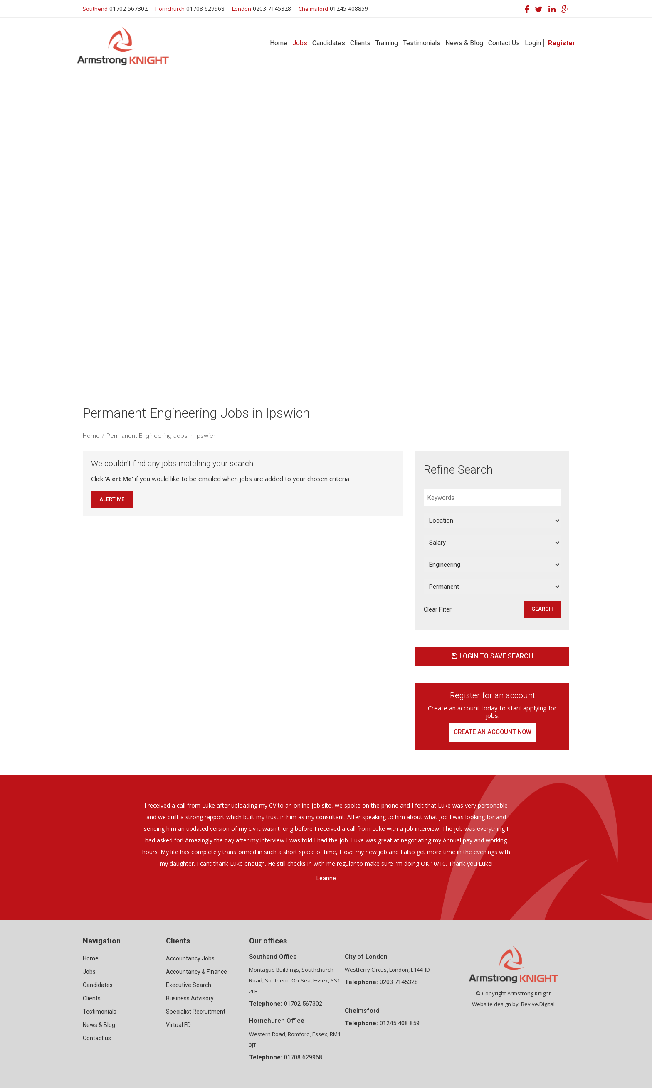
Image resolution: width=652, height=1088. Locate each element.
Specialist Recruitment (195, 1011)
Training (386, 43)
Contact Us (504, 43)
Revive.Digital (538, 1004)
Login (533, 43)
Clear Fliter (438, 609)
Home (278, 43)
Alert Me (111, 499)
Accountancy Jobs (190, 958)
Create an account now (492, 732)
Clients (360, 43)
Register (561, 43)
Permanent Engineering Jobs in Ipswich (161, 436)
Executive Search (188, 985)
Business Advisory (190, 998)
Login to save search (492, 656)
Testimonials (421, 43)
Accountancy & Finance (196, 971)
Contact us (97, 1038)
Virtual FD (178, 1025)
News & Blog (464, 43)
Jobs (299, 43)
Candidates (328, 43)
